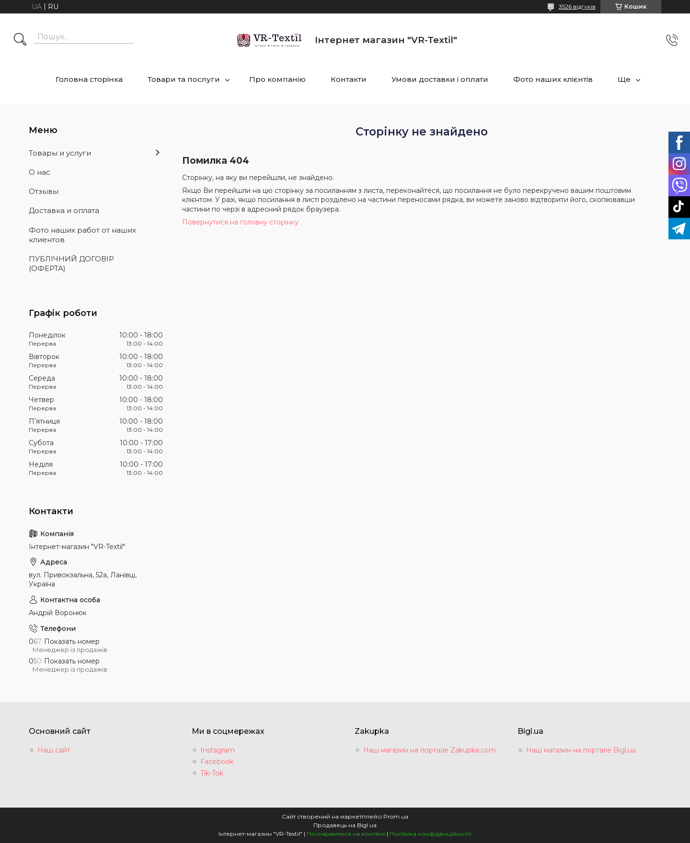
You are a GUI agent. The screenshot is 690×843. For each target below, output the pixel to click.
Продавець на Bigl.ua (345, 825)
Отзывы (43, 191)
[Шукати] (20, 40)
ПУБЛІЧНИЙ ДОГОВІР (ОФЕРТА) (71, 263)
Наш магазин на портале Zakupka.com (429, 750)
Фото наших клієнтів (553, 79)
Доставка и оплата (64, 210)
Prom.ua (395, 816)
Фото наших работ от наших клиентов (82, 234)
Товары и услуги (60, 152)
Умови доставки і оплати (439, 79)
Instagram (217, 750)
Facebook (216, 761)
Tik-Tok (211, 773)
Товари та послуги (184, 79)
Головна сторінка (89, 79)
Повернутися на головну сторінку (240, 222)
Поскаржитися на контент (346, 833)
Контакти (349, 79)
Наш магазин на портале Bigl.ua (581, 750)
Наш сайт (53, 750)
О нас (39, 172)
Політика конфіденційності (431, 833)
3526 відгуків (577, 6)
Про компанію (277, 79)
